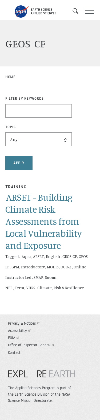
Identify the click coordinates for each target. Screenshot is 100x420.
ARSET (38, 256)
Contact (14, 352)
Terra (19, 287)
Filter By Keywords (24, 98)
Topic (10, 126)
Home (10, 76)
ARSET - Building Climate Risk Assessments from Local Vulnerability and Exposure (43, 221)
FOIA (14, 337)
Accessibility (20, 330)
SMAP (38, 277)
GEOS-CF (69, 256)
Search (77, 11)
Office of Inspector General (31, 345)
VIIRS (30, 287)
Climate (44, 287)
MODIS (53, 266)
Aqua (26, 256)
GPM (15, 266)
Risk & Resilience (69, 287)
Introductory (33, 266)
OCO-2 (66, 266)
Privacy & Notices (24, 323)
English (53, 256)
